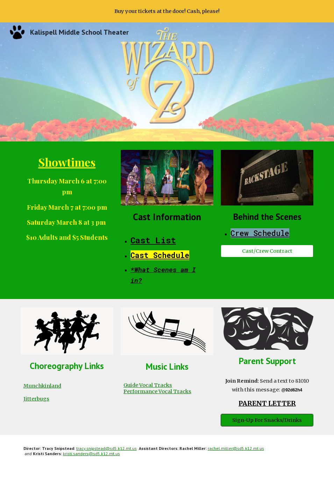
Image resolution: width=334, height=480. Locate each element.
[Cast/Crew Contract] (267, 251)
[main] (67, 197)
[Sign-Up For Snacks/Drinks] (267, 420)
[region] (167, 11)
